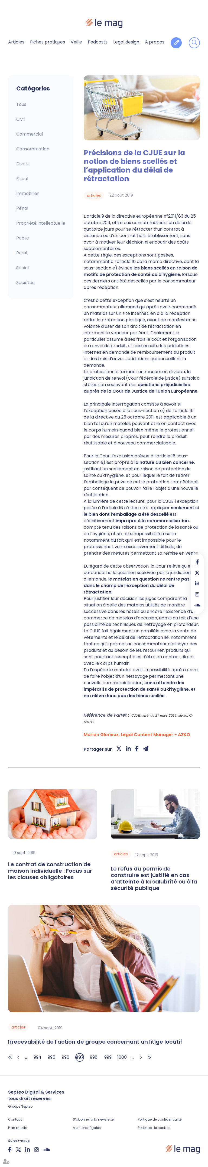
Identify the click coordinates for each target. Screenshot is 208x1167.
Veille (76, 42)
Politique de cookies (154, 1127)
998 (94, 1057)
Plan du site (17, 1127)
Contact (15, 1119)
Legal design (126, 42)
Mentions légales (87, 1127)
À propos (154, 42)
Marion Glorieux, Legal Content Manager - (131, 734)
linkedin (197, 583)
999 (108, 1057)
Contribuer (176, 42)
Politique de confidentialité (159, 1119)
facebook (197, 562)
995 (51, 1057)
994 (37, 1057)
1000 (122, 1057)
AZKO (184, 734)
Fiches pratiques (47, 42)
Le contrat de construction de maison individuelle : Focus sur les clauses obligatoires (50, 871)
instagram (197, 594)
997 (80, 1057)
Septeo (26, 1106)
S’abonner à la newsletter (94, 1119)
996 (65, 1057)
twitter (197, 572)
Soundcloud (197, 605)
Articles (16, 42)
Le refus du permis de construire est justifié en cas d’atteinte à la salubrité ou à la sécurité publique (154, 878)
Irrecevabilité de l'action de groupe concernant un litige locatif (95, 1041)
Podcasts (98, 42)
